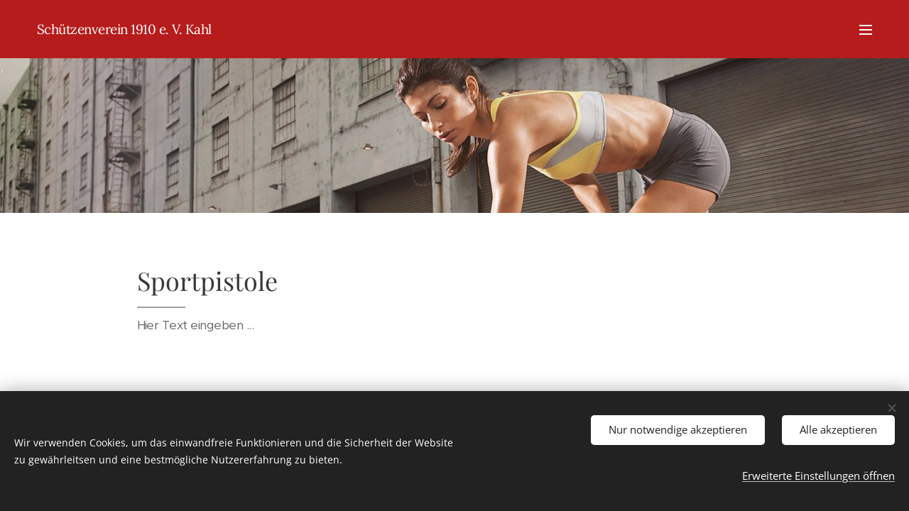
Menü (865, 30)
